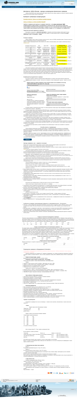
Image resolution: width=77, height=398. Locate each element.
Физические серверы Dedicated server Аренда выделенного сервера (20, 6)
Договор (37, 381)
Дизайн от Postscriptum (71, 381)
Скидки (24, 149)
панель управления (71, 1)
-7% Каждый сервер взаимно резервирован (55, 102)
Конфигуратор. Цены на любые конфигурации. (37, 19)
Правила (37, 380)
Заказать (28, 139)
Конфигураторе (26, 42)
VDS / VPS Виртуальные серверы (56, 6)
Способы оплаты (38, 379)
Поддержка (4, 381)
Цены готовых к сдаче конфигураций (34, 21)
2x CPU (28, 88)
